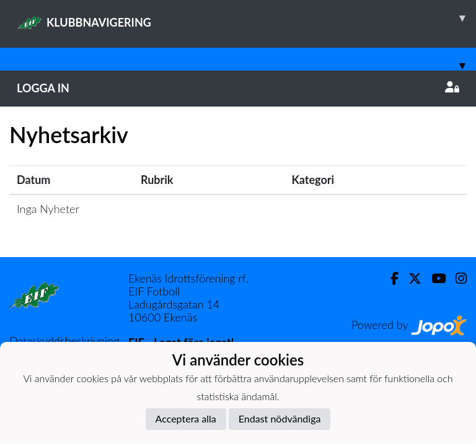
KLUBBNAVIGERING (246, 18)
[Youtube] (433, 278)
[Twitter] (410, 278)
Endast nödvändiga (280, 418)
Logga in (238, 88)
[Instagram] (456, 278)
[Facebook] (390, 278)
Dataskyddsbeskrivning (64, 341)
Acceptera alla (186, 418)
